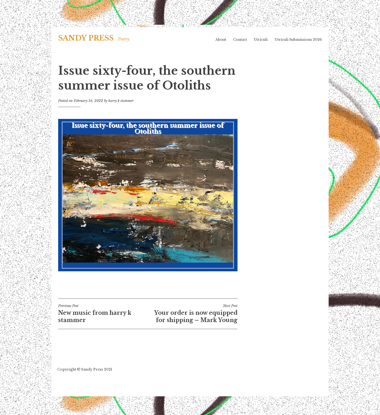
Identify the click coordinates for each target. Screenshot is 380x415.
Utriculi (261, 39)
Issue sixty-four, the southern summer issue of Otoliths (148, 192)
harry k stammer (121, 101)
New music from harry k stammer (103, 314)
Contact (240, 39)
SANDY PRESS (86, 38)
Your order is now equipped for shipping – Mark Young (193, 314)
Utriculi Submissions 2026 (298, 39)
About (220, 39)
